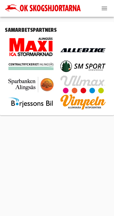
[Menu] (104, 8)
